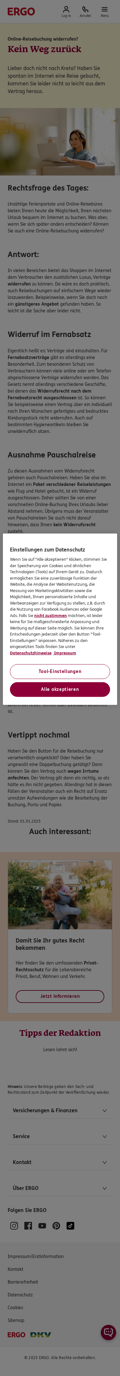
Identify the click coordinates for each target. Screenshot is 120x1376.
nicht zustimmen (50, 615)
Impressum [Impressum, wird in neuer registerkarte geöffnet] (64, 653)
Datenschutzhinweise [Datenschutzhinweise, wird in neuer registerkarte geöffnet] (31, 653)
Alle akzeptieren (60, 689)
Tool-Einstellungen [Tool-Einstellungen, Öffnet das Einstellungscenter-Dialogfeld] (60, 671)
